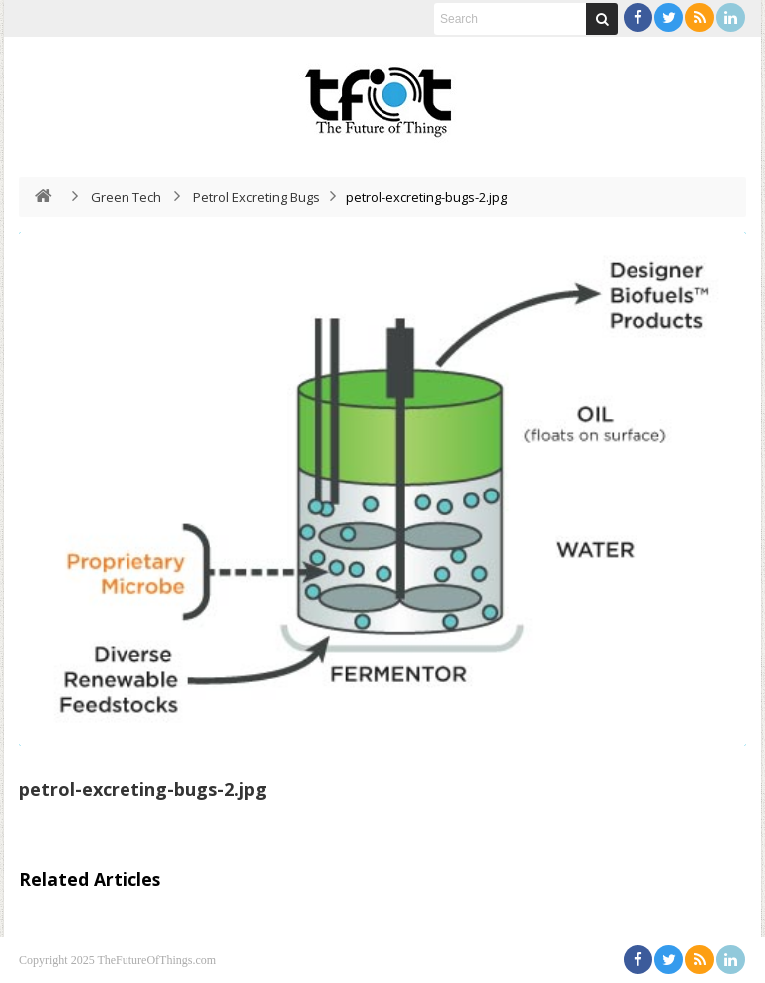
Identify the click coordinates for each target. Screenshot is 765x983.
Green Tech (126, 197)
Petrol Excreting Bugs (256, 197)
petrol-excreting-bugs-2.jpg (143, 789)
